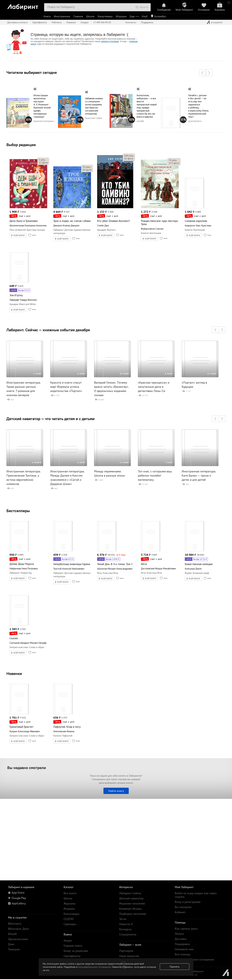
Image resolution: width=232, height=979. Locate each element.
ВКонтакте (14, 923)
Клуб (145, 16)
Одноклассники (18, 939)
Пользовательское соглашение (194, 959)
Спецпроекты (127, 934)
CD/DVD (69, 919)
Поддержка (147, 22)
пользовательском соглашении (94, 966)
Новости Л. (126, 924)
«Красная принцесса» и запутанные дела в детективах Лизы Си (153, 387)
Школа (90, 16)
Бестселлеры (18, 510)
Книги (47, 16)
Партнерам (126, 951)
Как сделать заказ (186, 928)
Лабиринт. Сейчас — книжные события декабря (48, 330)
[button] (202, 72)
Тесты (122, 919)
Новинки (14, 673)
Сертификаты (39, 22)
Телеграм (14, 949)
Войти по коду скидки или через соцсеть (196, 895)
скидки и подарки (110, 41)
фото (43, 162)
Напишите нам (184, 949)
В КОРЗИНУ (18, 235)
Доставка (181, 939)
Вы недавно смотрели (26, 767)
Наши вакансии (129, 956)
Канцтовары (105, 16)
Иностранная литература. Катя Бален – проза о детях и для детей (199, 476)
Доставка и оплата (17, 22)
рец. (42, 159)
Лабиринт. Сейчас (130, 893)
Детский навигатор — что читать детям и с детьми (50, 419)
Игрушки (121, 16)
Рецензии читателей (132, 903)
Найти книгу (116, 791)
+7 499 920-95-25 (102, 22)
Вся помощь (182, 954)
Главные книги (73, 945)
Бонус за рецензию (76, 951)
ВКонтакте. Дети (18, 929)
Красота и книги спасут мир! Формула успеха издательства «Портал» (66, 387)
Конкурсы (125, 929)
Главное (78, 16)
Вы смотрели (183, 907)
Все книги (70, 893)
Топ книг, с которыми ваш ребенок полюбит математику (155, 476)
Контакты (131, 22)
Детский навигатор (131, 898)
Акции (68, 940)
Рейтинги (57, 22)
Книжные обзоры (130, 908)
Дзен (11, 944)
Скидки (84, 22)
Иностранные (62, 16)
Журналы (69, 903)
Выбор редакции (21, 144)
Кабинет (180, 912)
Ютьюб (12, 934)
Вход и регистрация (187, 902)
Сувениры (70, 924)
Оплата (179, 934)
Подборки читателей (132, 914)
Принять (174, 966)
